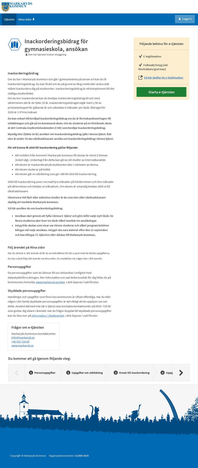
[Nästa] (181, 372)
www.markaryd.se (22, 345)
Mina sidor (26, 19)
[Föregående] (16, 372)
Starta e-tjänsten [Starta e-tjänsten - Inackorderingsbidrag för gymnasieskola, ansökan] (161, 92)
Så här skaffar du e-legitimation (163, 77)
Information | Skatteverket (48, 315)
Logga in (185, 18)
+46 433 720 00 (20, 341)
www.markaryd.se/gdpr (50, 282)
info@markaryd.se (23, 337)
